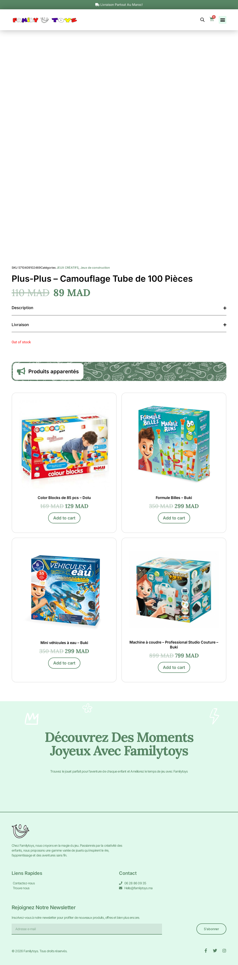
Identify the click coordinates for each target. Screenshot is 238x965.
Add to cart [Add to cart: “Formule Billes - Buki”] (174, 518)
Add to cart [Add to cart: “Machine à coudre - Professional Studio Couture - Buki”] (174, 667)
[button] (222, 20)
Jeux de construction (95, 267)
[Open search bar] (202, 20)
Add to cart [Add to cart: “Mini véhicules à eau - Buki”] (64, 663)
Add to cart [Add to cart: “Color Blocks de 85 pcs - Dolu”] (64, 518)
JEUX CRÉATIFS (67, 267)
